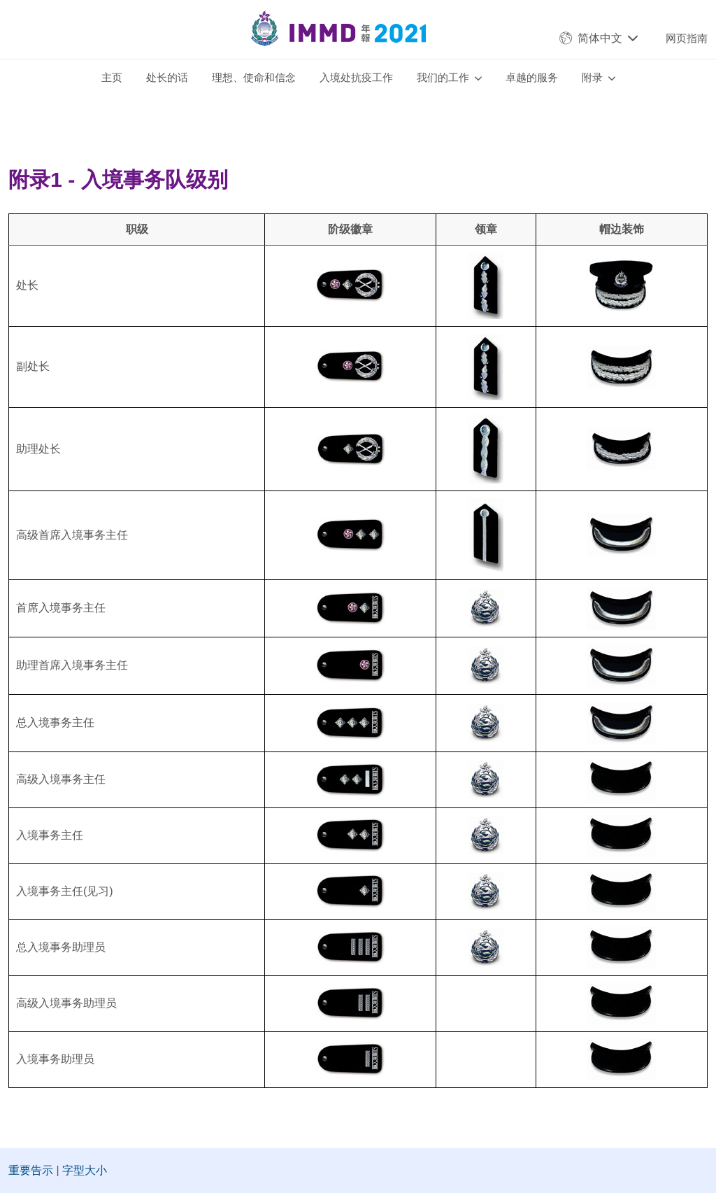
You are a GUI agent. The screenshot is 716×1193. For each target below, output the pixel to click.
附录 (592, 77)
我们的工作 (443, 77)
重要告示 (30, 1170)
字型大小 (84, 1170)
